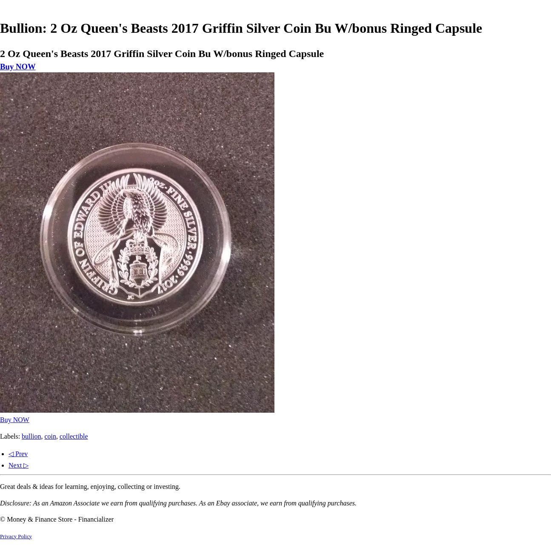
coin (50, 436)
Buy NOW (18, 66)
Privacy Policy (16, 536)
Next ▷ (19, 465)
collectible (74, 436)
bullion (31, 436)
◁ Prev (18, 453)
